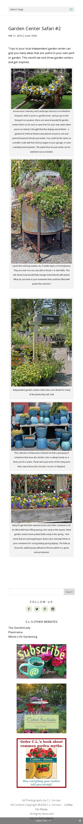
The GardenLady (19, 628)
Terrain (31, 270)
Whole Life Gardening (22, 636)
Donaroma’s (19, 111)
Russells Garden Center (41, 466)
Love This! (31, 35)
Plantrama (15, 632)
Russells (18, 547)
